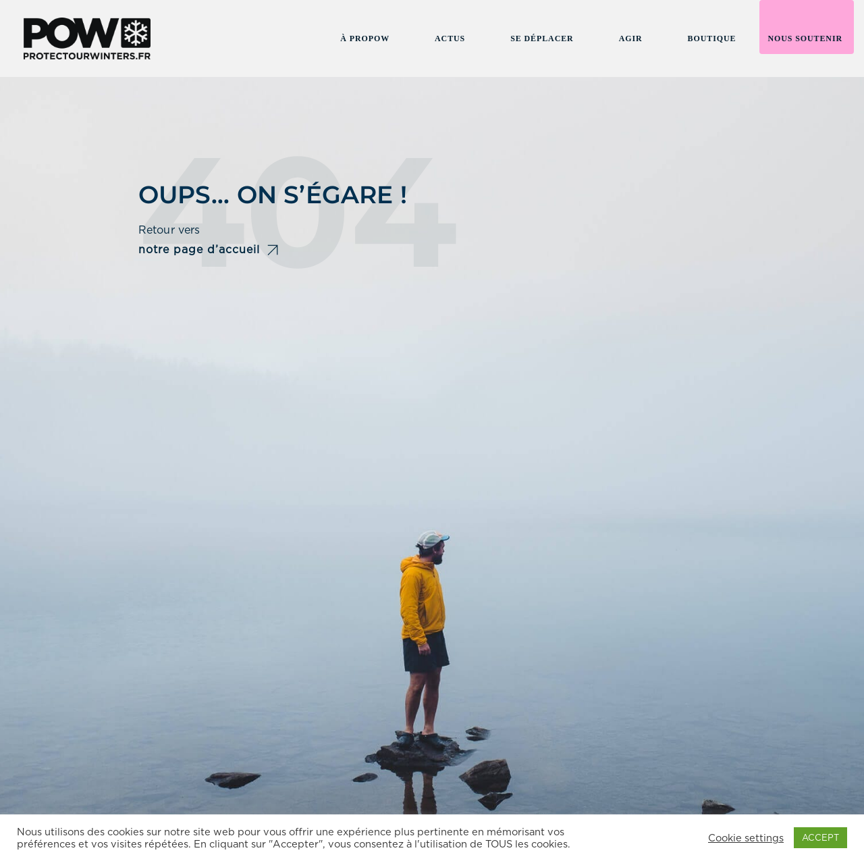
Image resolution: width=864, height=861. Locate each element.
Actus (450, 38)
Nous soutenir (804, 38)
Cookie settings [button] (746, 838)
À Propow (364, 38)
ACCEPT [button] (820, 838)
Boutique (712, 38)
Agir (631, 38)
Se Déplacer (541, 38)
